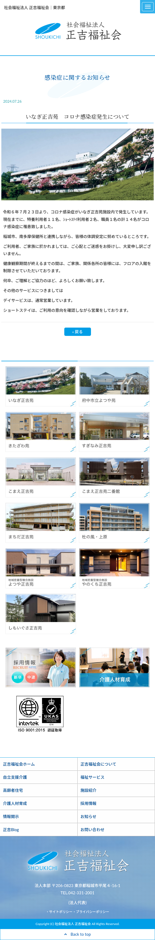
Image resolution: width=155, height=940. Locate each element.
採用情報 (89, 803)
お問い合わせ (93, 829)
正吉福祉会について (99, 764)
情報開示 (11, 816)
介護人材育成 (15, 803)
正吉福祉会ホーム (19, 764)
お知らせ (89, 816)
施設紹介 (89, 790)
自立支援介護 (15, 777)
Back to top (77, 934)
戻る (77, 332)
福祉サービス (93, 777)
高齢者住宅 (13, 790)
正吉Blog (11, 829)
